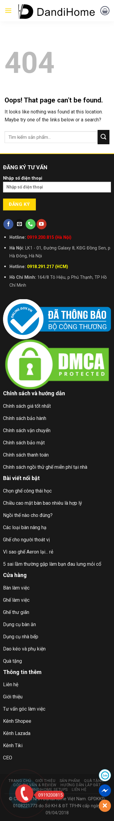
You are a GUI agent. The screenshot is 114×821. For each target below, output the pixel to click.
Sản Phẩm (70, 781)
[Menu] (8, 10)
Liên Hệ (79, 789)
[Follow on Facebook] (8, 224)
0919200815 (49, 795)
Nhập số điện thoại (57, 186)
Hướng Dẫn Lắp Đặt (80, 785)
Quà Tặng (94, 781)
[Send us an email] (20, 224)
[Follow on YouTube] (41, 224)
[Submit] (103, 137)
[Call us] (31, 224)
